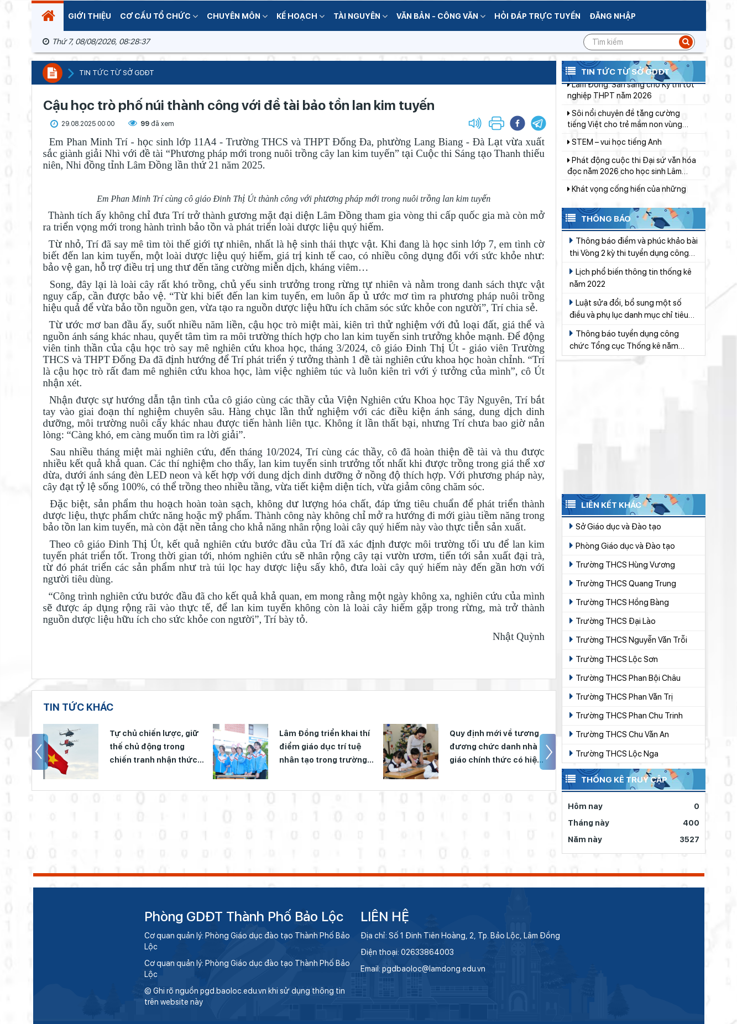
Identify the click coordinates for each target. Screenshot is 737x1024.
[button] (538, 123)
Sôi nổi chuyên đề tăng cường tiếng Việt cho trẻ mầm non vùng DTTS (624, 137)
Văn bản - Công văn (440, 16)
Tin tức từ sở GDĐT (116, 73)
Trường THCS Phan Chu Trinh (626, 715)
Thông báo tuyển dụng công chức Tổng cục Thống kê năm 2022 (624, 340)
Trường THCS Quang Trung (622, 583)
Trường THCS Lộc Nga (613, 753)
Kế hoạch (300, 16)
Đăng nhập (612, 16)
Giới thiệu (89, 16)
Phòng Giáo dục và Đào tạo (622, 545)
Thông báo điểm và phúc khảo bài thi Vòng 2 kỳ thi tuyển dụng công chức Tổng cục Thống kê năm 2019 (633, 247)
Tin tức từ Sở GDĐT (616, 71)
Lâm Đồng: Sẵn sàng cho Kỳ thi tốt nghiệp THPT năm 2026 (630, 108)
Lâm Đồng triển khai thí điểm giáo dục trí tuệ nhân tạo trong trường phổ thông (324, 747)
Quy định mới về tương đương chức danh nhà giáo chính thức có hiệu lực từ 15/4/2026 (495, 747)
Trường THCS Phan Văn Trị (621, 696)
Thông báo (596, 218)
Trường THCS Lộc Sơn (613, 659)
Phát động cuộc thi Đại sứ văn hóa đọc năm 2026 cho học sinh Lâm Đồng (631, 184)
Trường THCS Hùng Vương (622, 564)
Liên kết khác (601, 504)
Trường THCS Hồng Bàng (619, 602)
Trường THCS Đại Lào (612, 621)
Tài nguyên (360, 16)
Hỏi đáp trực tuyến (537, 16)
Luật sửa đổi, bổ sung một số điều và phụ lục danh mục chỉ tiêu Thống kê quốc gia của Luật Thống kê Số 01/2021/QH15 (632, 309)
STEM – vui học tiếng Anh (614, 160)
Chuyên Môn (237, 16)
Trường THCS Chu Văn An (619, 734)
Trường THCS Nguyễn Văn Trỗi (628, 639)
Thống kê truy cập (614, 778)
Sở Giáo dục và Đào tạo (615, 526)
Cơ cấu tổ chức (159, 16)
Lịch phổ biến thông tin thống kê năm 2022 (630, 277)
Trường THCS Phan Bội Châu (625, 677)
